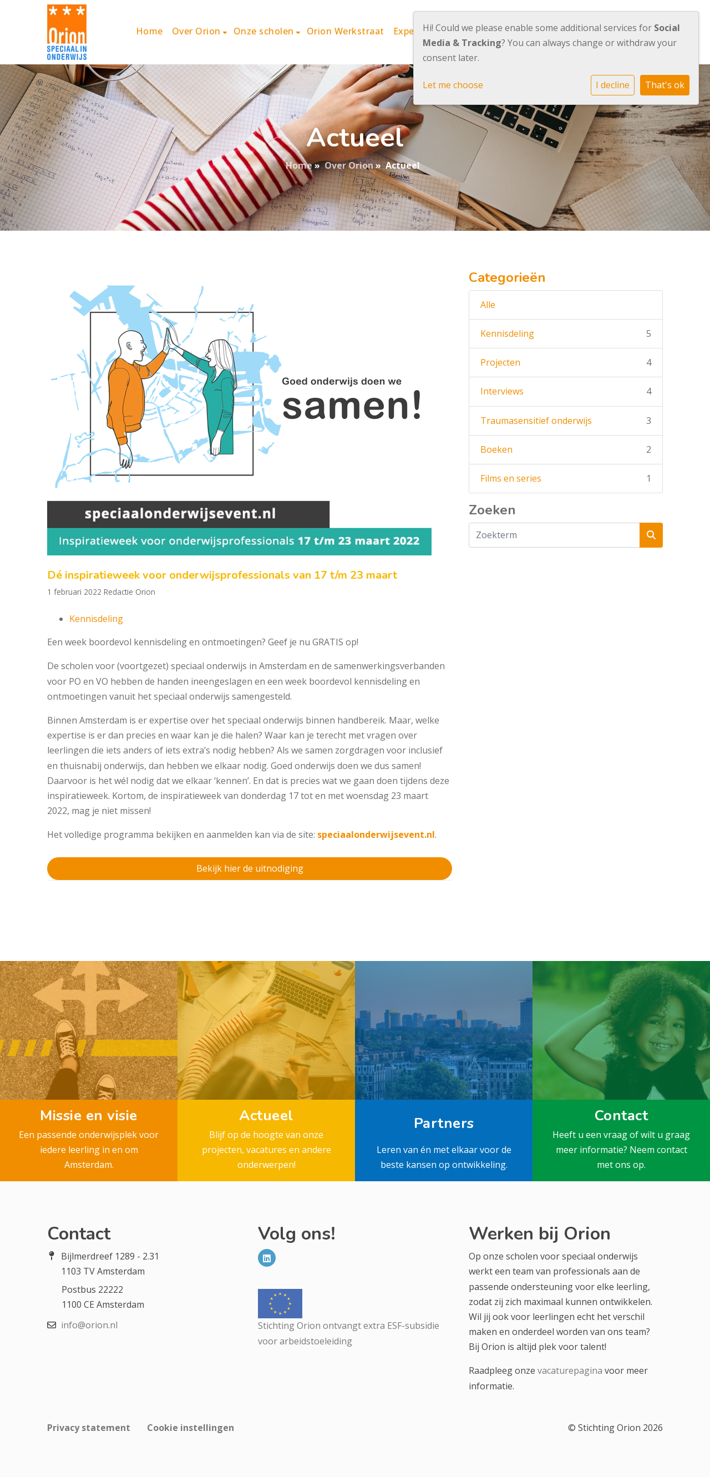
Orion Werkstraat (345, 31)
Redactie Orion (129, 591)
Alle (487, 305)
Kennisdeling (96, 619)
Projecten (500, 362)
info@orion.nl (89, 1325)
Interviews (502, 391)
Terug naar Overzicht (249, 910)
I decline (613, 85)
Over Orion (198, 31)
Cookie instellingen (190, 1428)
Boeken (496, 449)
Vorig (111, 910)
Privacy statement (88, 1428)
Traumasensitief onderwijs (536, 420)
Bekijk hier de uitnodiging (249, 868)
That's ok (664, 85)
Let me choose (453, 85)
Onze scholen (265, 31)
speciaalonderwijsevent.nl (376, 834)
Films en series (510, 478)
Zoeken (492, 510)
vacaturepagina (569, 1370)
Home (149, 31)
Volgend (388, 910)
